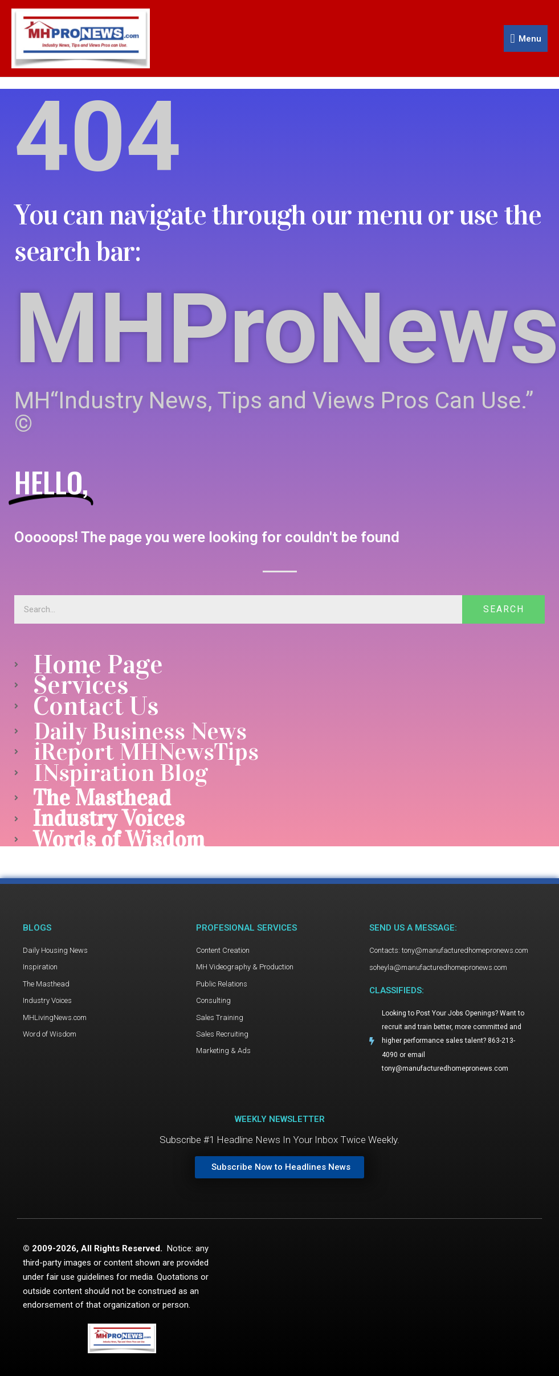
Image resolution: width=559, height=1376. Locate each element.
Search (503, 609)
